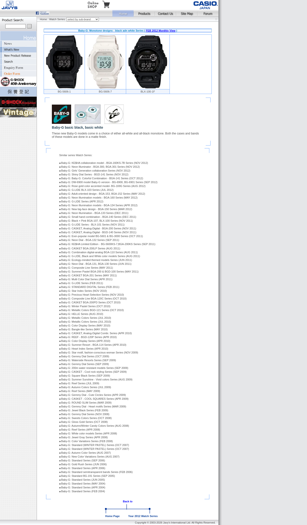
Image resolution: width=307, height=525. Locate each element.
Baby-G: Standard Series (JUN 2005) (83, 479)
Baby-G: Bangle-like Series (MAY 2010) (84, 329)
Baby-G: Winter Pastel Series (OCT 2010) (85, 306)
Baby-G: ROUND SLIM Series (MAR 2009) (86, 402)
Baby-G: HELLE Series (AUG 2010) (82, 313)
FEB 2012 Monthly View (161, 30)
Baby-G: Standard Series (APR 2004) (83, 487)
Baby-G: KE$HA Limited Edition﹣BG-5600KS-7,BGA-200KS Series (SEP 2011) (108, 244)
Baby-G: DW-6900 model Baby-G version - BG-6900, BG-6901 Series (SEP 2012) (109, 182)
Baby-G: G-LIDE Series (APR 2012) (82, 201)
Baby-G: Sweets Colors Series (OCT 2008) (86, 418)
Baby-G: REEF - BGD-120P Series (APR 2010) (89, 337)
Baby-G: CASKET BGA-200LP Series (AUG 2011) (90, 248)
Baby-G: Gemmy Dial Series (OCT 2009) (85, 356)
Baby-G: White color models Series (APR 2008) (89, 433)
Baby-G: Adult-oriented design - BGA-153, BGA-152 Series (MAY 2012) (103, 193)
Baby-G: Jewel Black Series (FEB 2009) (84, 410)
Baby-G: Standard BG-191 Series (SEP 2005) (88, 475)
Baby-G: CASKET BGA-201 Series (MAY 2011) (89, 275)
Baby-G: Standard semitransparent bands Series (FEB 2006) (97, 472)
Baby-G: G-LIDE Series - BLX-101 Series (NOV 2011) (93, 224)
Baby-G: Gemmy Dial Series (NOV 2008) (85, 414)
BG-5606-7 (105, 91)
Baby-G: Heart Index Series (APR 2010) (84, 348)
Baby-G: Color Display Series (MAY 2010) (85, 325)
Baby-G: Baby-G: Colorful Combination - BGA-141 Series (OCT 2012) (102, 178)
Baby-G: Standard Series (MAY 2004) (83, 483)
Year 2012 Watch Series (143, 516)
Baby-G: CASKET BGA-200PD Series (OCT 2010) (91, 302)
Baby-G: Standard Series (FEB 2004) (83, 491)
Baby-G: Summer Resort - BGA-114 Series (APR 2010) (93, 344)
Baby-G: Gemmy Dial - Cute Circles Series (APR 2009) (93, 394)
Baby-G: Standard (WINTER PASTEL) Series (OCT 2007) (95, 445)
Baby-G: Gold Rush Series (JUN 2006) (84, 464)
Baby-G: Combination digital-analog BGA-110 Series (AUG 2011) (99, 252)
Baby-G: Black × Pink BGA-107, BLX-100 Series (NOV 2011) (97, 220)
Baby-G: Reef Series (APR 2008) (80, 429)
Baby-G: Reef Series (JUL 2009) (80, 383)
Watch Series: (57, 19)
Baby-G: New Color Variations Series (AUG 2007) (90, 456)
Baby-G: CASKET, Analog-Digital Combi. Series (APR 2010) (96, 333)
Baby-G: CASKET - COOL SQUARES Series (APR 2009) (95, 398)
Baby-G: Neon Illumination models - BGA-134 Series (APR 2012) (99, 205)
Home (43, 19)
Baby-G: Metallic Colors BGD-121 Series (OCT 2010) (92, 310)
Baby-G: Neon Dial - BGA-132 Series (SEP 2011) (90, 240)
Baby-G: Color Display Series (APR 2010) (85, 340)
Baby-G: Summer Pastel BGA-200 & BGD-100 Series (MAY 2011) (100, 271)
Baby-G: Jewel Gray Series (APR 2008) (84, 437)
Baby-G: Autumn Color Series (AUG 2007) (86, 452)
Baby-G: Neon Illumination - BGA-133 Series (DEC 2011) (95, 213)
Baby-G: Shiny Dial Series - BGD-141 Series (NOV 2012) (95, 174)
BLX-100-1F (148, 91)
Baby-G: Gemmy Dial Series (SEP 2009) (85, 364)
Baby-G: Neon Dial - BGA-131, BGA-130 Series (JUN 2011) (96, 263)
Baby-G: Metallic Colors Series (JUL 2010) (86, 317)
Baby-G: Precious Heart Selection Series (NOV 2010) (92, 294)
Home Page (112, 516)
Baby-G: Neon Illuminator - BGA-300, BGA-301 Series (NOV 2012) (100, 166)
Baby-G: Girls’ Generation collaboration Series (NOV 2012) (95, 170)
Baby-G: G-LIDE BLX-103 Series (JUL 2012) (87, 189)
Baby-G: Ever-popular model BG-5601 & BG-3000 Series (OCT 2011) (102, 236)
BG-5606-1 (64, 91)
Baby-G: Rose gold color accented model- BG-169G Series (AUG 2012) (103, 186)
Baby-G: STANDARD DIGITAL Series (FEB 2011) (90, 287)
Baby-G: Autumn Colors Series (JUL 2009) (86, 387)
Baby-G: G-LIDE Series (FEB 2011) (82, 283)
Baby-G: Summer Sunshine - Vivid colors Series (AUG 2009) (97, 379)
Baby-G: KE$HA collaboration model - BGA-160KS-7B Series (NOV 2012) (104, 162)
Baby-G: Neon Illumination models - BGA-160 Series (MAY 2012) (99, 197)
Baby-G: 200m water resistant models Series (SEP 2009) (94, 367)
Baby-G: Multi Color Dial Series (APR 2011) (87, 279)
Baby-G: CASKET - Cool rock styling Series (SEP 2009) (94, 371)
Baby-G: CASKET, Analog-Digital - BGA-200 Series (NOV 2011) (98, 228)
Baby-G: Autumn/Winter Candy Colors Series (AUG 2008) (95, 425)
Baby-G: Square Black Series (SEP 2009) (85, 375)
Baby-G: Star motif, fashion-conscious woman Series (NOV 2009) (99, 352)
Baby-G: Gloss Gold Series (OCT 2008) (84, 421)
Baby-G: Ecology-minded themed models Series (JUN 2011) (96, 260)
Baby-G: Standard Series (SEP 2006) (83, 460)
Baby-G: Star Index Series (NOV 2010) (84, 290)
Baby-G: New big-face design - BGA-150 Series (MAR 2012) (96, 209)
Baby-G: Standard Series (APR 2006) (83, 468)
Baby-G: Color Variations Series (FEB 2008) (87, 441)
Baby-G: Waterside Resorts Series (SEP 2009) (88, 360)
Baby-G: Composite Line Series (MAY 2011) (87, 267)
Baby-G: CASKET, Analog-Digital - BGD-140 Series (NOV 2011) (98, 232)
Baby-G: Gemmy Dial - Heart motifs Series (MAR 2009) (93, 406)
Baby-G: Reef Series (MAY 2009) (80, 391)
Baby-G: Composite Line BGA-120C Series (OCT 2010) (94, 298)
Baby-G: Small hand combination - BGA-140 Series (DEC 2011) (98, 216)
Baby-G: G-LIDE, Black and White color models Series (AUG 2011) (100, 256)
